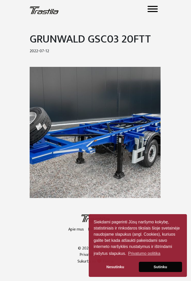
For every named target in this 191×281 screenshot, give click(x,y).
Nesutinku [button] (115, 267)
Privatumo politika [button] (144, 253)
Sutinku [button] (160, 267)
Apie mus (76, 229)
